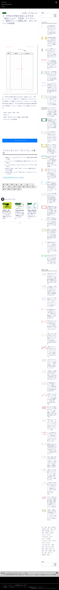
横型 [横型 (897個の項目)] (43, 550)
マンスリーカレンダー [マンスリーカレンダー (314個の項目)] (46, 544)
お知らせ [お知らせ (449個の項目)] (51, 532)
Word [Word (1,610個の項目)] (43, 532)
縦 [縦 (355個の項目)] (42, 552)
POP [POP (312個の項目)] (43, 530)
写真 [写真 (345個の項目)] (46, 546)
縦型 (15, 189)
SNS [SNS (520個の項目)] (52, 530)
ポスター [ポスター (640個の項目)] (48, 542)
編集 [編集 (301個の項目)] (54, 550)
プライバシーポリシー (8, 585)
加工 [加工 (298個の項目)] (49, 546)
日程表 (5, 189)
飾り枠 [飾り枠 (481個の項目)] (48, 554)
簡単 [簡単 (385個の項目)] (46, 550)
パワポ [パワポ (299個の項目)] (49, 540)
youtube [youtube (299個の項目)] (47, 532)
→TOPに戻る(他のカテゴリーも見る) (13, 177)
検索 (42, 12)
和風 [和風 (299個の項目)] (43, 548)
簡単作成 (10, 189)
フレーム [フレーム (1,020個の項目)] (43, 542)
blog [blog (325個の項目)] (45, 527)
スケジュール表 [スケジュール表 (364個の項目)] (44, 536)
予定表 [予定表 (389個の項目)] (53, 544)
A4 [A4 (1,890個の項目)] (42, 527)
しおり (18, 184)
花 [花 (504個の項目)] (51, 552)
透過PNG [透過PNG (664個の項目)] (43, 554)
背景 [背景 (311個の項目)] (48, 552)
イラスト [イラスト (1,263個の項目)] (48, 534)
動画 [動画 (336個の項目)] (52, 546)
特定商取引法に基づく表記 (20, 585)
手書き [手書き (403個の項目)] (50, 548)
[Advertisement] (30, 35)
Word (13, 184)
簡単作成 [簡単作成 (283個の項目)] (50, 550)
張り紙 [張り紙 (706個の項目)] (46, 548)
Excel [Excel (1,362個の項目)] (49, 527)
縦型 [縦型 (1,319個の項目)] (45, 552)
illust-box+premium (7, 4)
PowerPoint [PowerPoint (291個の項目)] (48, 530)
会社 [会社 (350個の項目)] (43, 546)
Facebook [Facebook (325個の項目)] (53, 527)
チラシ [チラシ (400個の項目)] (43, 538)
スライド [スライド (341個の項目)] (50, 536)
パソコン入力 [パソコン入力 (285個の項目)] (44, 540)
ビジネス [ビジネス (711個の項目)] (54, 540)
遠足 (20, 189)
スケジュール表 (30, 184)
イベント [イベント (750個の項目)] (43, 534)
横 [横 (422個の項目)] (53, 548)
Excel (9, 184)
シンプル (23, 184)
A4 (4, 184)
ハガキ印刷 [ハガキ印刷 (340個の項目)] (48, 538)
